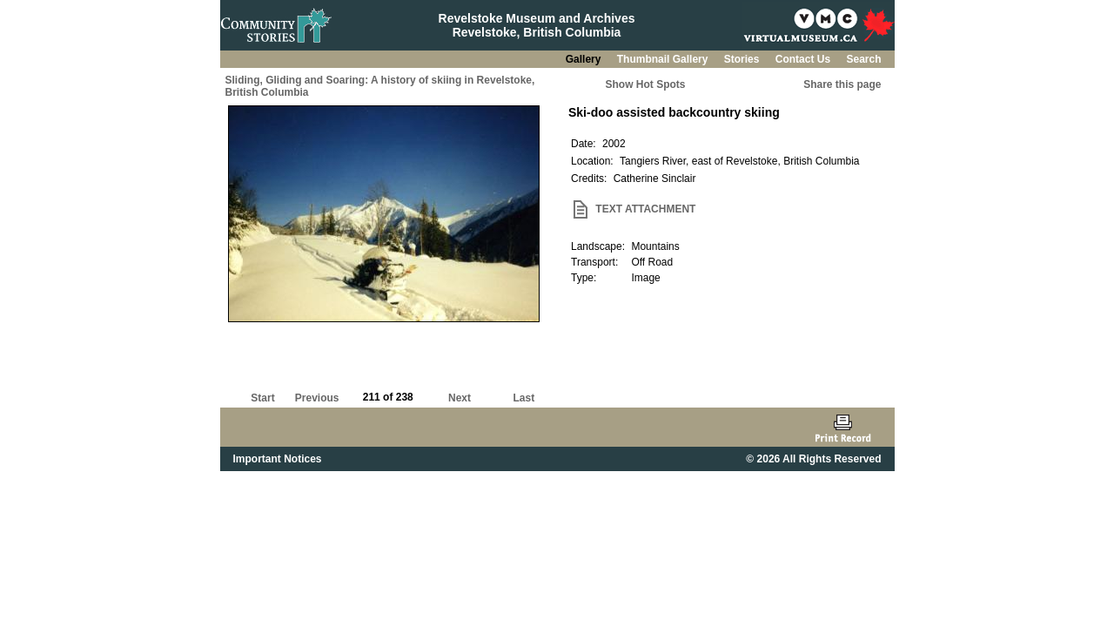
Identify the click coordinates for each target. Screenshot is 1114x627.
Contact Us (804, 59)
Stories (743, 59)
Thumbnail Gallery (664, 59)
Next (459, 398)
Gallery (585, 59)
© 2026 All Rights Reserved (813, 459)
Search (863, 59)
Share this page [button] (842, 84)
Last (523, 398)
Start (262, 398)
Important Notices (277, 459)
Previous (317, 398)
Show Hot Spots (646, 84)
